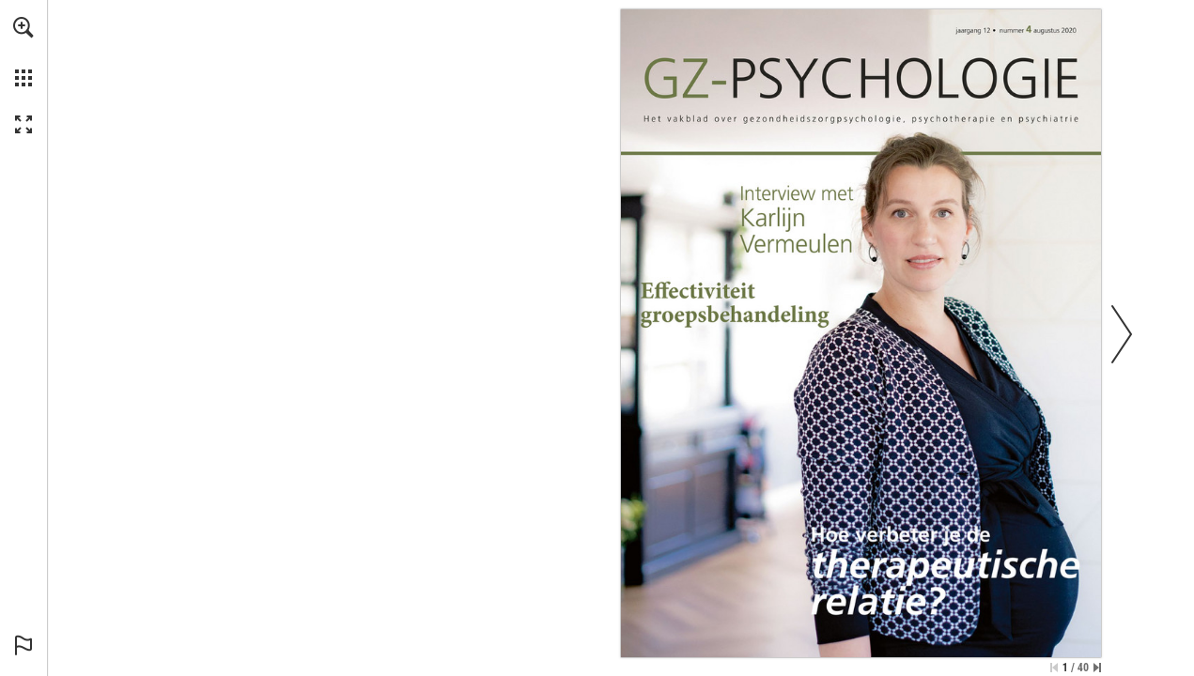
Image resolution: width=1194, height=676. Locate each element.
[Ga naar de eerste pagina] (1054, 667)
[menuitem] (23, 52)
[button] (23, 27)
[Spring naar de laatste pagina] (1097, 667)
